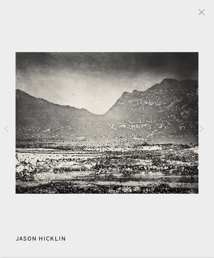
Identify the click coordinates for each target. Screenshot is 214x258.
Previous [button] (6, 129)
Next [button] (201, 129)
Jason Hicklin (41, 240)
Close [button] (200, 14)
